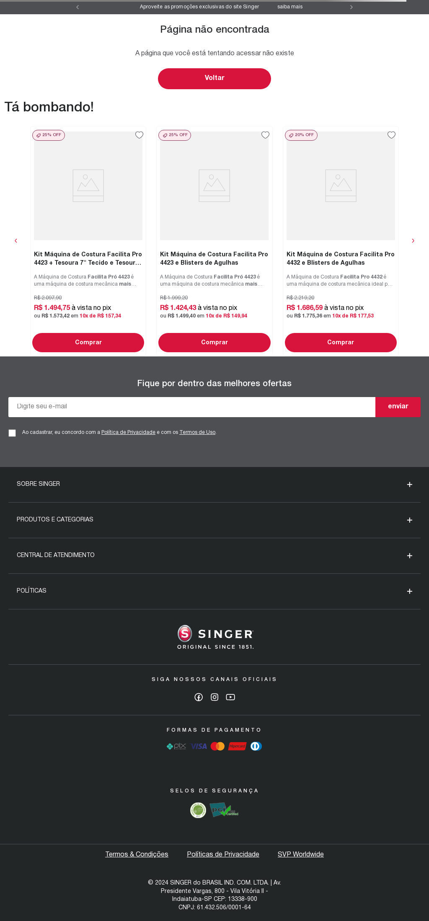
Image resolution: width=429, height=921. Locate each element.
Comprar (88, 343)
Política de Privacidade (128, 432)
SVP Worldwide (301, 855)
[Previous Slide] (77, 7)
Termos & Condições (136, 855)
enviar (398, 407)
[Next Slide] (351, 7)
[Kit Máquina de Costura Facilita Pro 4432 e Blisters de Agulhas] (341, 241)
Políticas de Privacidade (223, 855)
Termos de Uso (197, 432)
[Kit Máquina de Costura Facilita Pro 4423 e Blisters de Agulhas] (214, 241)
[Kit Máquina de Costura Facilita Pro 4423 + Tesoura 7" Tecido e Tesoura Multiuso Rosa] (88, 241)
